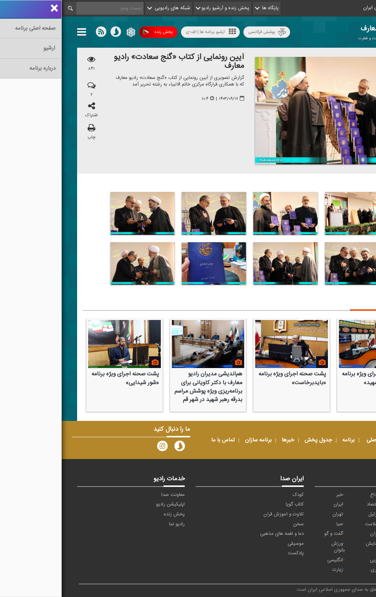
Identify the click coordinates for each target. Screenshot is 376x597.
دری (313, 570)
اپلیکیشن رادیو (108, 504)
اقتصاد (311, 504)
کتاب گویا (233, 504)
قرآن (312, 534)
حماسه (346, 495)
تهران (276, 514)
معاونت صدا (111, 495)
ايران (276, 504)
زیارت (276, 570)
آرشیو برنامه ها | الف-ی (149, 32)
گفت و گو (272, 534)
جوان (348, 524)
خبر (278, 495)
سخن (236, 524)
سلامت (310, 524)
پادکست (234, 553)
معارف (347, 544)
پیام (349, 514)
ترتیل (312, 514)
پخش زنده (96, 32)
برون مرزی (342, 570)
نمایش (310, 544)
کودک (236, 495)
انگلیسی (273, 560)
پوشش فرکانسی (206, 32)
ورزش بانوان (276, 547)
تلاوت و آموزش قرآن (222, 514)
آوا (350, 504)
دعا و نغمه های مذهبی (220, 534)
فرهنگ (346, 534)
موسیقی (234, 544)
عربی (312, 560)
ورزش (347, 560)
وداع (312, 495)
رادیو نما (115, 524)
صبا (278, 524)
